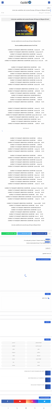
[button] (39, 233)
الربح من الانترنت (38, 343)
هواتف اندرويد (38, 356)
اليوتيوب (13, 343)
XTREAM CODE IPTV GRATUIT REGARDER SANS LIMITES (34, 368)
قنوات (13, 353)
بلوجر (38, 346)
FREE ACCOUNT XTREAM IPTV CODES (38, 382)
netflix (38, 362)
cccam (38, 359)
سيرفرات (13, 349)
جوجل (13, 346)
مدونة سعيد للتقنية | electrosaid (36, 405)
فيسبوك (38, 353)
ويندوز (13, 356)
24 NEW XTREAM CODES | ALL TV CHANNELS (36, 375)
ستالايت (48, 245)
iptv (13, 359)
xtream (13, 362)
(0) (2, 12)
